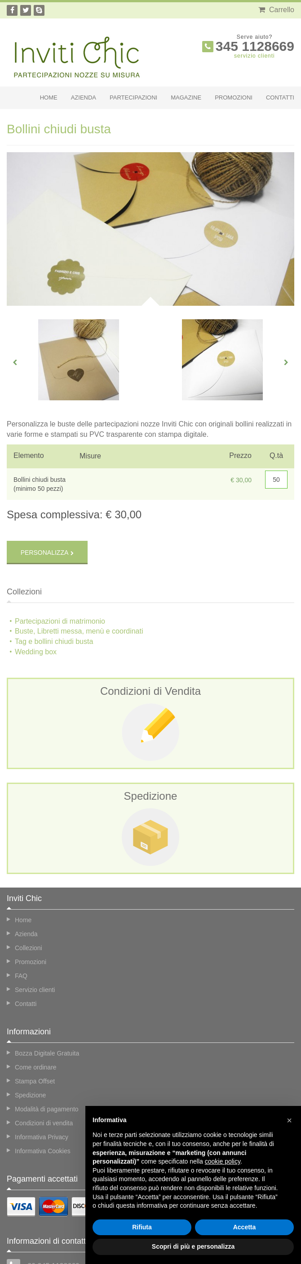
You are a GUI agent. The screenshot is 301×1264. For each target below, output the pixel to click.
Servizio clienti (35, 940)
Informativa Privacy (41, 1088)
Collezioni (28, 898)
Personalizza (45, 503)
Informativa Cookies (43, 1101)
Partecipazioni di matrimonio (60, 572)
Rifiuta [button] (142, 1227)
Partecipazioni (133, 97)
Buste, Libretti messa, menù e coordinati (79, 582)
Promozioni (233, 97)
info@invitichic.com (50, 1234)
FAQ (21, 926)
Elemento (28, 455)
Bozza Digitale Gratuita (47, 1004)
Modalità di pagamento (47, 1060)
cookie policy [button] (222, 1161)
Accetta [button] (244, 1227)
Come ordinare (36, 1018)
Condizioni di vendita (44, 1074)
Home (49, 97)
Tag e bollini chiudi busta (54, 592)
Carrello (276, 10)
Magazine (186, 97)
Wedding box (36, 603)
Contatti (280, 97)
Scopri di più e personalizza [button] (193, 1246)
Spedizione (30, 1046)
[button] (289, 1120)
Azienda (83, 97)
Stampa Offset (35, 1032)
